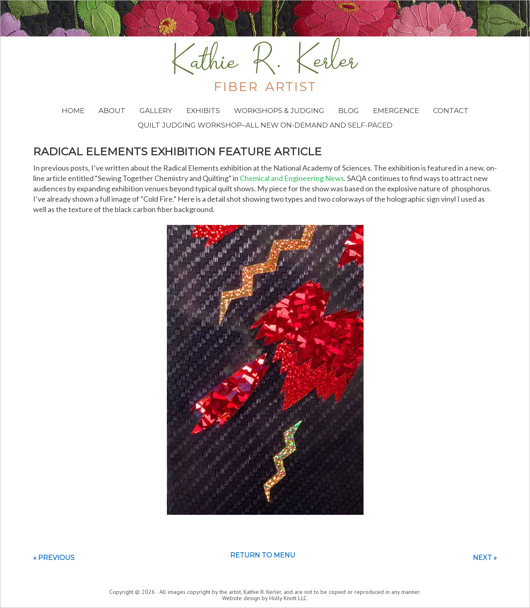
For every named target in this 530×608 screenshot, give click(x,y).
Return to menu (262, 555)
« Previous (54, 558)
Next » (485, 558)
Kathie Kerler (265, 64)
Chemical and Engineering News (292, 178)
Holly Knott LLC (288, 598)
